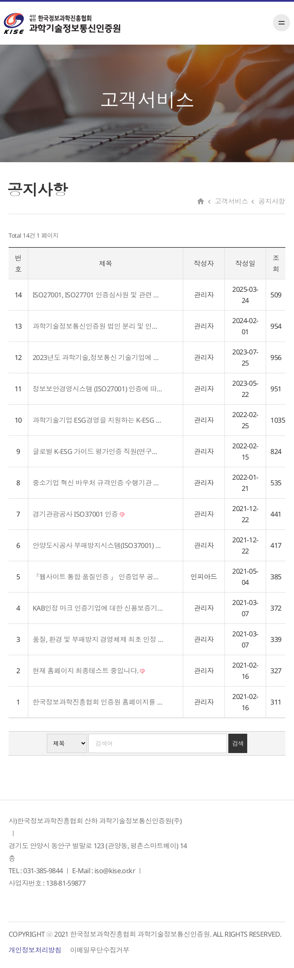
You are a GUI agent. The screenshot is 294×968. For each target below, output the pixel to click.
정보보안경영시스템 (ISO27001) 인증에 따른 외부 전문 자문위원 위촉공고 (98, 388)
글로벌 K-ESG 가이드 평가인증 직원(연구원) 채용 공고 (98, 451)
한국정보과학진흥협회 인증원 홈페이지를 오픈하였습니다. (98, 702)
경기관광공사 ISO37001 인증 (78, 514)
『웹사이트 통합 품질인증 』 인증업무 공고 (98, 576)
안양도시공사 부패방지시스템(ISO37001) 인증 (98, 545)
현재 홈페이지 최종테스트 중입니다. (89, 670)
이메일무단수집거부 (99, 950)
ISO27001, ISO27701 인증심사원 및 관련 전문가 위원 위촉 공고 (98, 294)
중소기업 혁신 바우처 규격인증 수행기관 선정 (98, 482)
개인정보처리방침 (35, 950)
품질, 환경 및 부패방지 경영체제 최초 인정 (98, 639)
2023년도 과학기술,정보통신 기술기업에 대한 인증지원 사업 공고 (98, 357)
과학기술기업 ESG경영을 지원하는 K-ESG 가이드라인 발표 (98, 420)
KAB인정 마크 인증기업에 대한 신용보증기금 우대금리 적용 (98, 608)
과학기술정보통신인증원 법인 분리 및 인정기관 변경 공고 (98, 326)
